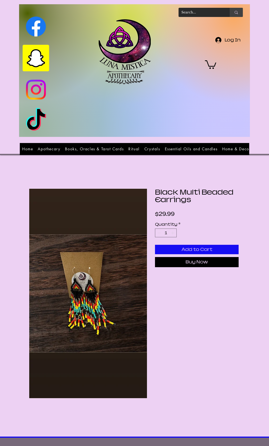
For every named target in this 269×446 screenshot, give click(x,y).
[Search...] (200, 12)
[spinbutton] (166, 233)
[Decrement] (159, 233)
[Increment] (173, 233)
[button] (210, 64)
